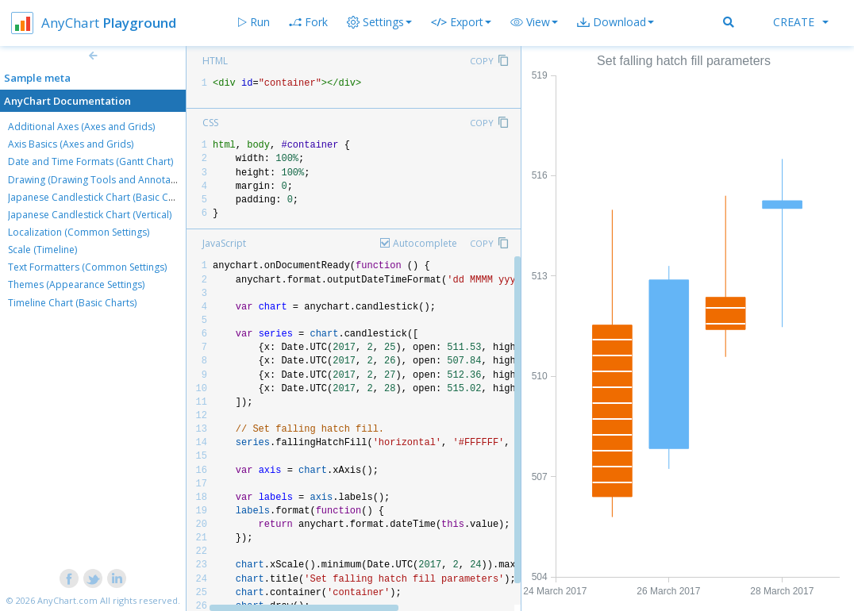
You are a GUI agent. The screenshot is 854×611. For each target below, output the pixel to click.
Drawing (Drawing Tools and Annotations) (101, 179)
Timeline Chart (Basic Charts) (72, 302)
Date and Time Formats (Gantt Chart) (90, 161)
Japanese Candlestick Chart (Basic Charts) (101, 197)
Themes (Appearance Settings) (76, 284)
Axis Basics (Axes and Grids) (70, 144)
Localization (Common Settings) (78, 232)
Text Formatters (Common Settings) (87, 267)
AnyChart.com (67, 600)
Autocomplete (425, 243)
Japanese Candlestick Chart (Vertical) (89, 214)
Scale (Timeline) (42, 249)
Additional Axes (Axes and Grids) (81, 126)
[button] (534, 22)
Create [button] (801, 21)
